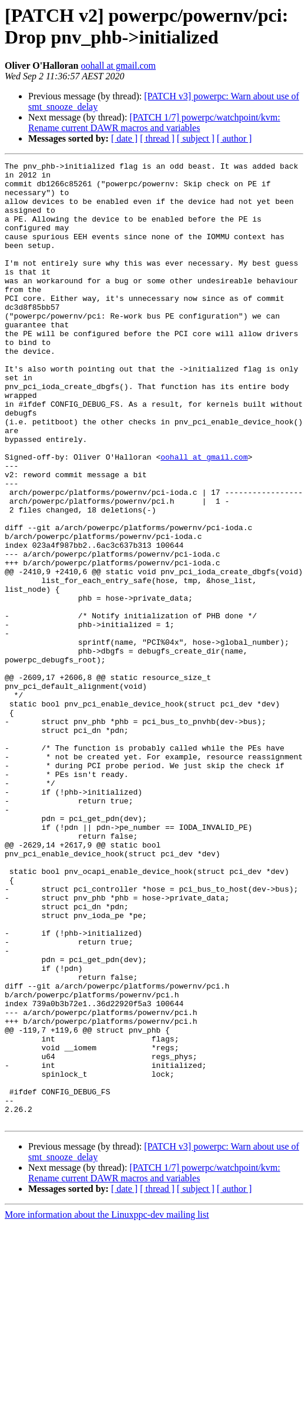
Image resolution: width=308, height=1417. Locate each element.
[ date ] (124, 138)
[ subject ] (196, 138)
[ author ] (234, 138)
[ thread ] (157, 138)
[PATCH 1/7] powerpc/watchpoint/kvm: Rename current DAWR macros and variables (154, 122)
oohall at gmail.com (118, 66)
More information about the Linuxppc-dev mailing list (107, 1407)
